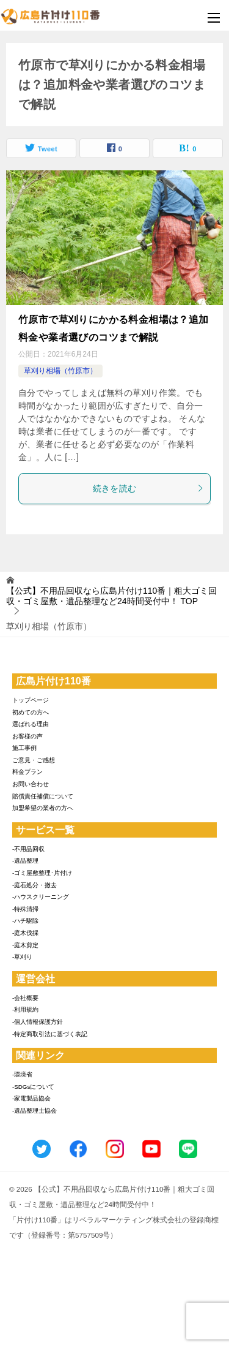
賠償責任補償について (42, 796)
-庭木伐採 (25, 933)
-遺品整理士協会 (34, 1110)
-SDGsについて (33, 1086)
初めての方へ (30, 712)
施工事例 (24, 747)
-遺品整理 (25, 860)
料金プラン (27, 771)
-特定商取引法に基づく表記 (49, 1034)
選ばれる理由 (30, 724)
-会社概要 (25, 997)
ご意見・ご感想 (33, 760)
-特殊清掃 (25, 909)
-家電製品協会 (31, 1098)
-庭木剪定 (25, 945)
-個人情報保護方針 (37, 1021)
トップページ (30, 700)
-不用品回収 (28, 849)
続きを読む (149, 488)
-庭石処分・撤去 (34, 885)
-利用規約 (25, 1009)
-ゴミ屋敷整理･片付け (42, 872)
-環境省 (22, 1074)
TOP (111, 596)
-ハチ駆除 (25, 920)
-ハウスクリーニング (40, 896)
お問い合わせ (30, 784)
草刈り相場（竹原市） (60, 370)
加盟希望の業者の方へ (42, 808)
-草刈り (22, 956)
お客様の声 (27, 736)
